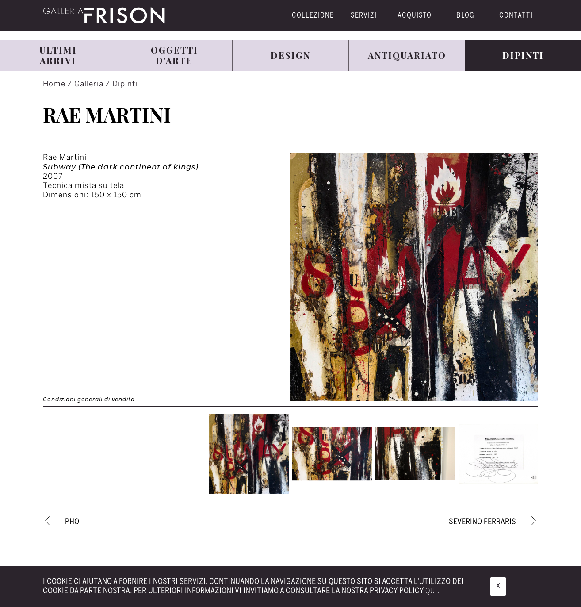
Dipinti (125, 84)
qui (431, 591)
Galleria (90, 84)
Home (55, 84)
